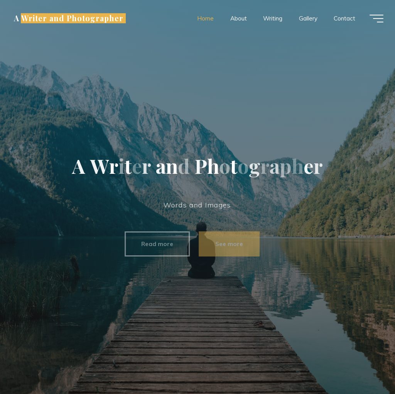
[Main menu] (376, 18)
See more (225, 244)
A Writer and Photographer (68, 18)
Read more (154, 244)
